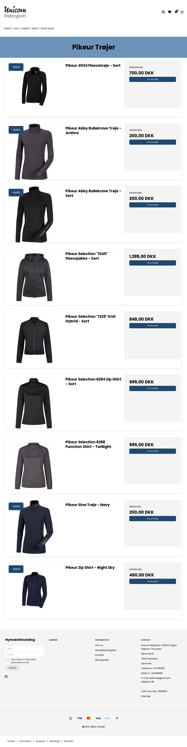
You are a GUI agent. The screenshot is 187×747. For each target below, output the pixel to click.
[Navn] (24, 648)
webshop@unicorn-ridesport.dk (156, 679)
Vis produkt (152, 79)
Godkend (12, 668)
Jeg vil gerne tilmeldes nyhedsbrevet (27, 661)
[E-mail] (24, 654)
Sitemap (145, 696)
